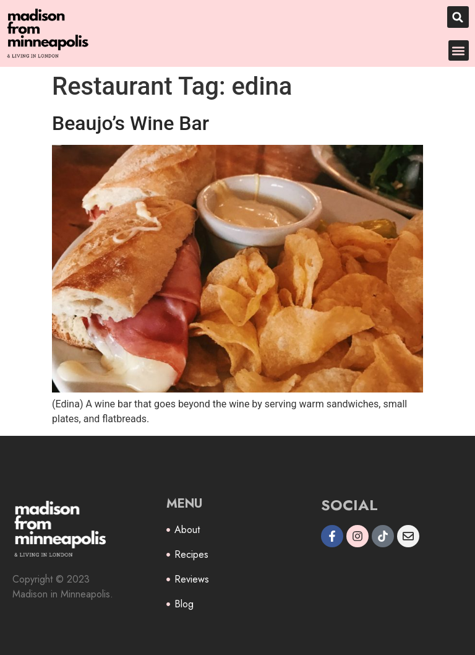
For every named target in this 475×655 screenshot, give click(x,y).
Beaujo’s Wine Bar (130, 123)
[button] (458, 17)
